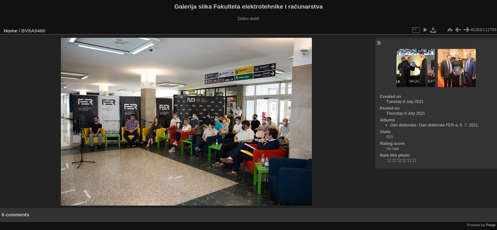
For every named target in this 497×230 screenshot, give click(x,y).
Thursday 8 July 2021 (405, 113)
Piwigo (491, 225)
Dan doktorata (403, 125)
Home (10, 30)
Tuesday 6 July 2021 (405, 101)
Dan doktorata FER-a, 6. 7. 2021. (449, 125)
